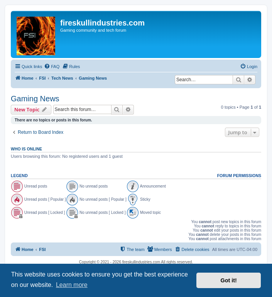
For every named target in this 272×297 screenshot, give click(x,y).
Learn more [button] (72, 285)
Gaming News (35, 98)
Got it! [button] (229, 280)
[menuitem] (51, 66)
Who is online (26, 149)
